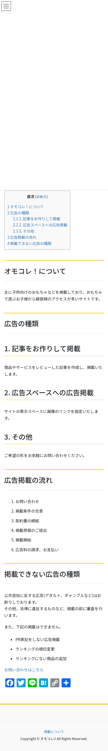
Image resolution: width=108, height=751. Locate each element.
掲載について (54, 731)
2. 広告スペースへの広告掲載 (40, 225)
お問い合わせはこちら (24, 669)
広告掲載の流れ (21, 237)
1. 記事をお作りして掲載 (36, 218)
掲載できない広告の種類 (29, 243)
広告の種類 (18, 212)
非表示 (42, 196)
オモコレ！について (25, 206)
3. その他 (23, 231)
